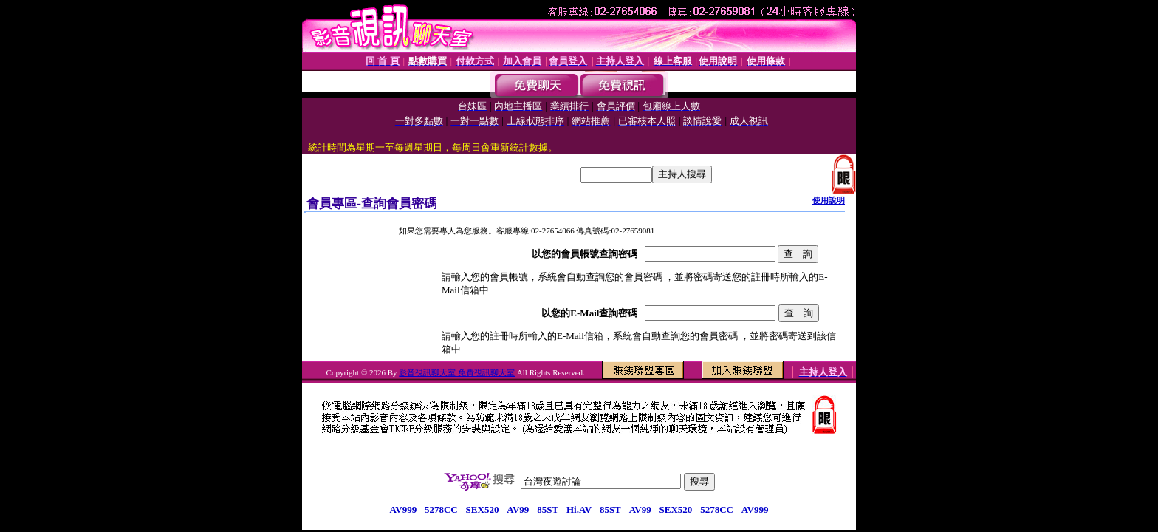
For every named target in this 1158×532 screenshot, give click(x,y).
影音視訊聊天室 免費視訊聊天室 (457, 372)
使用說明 (828, 200)
